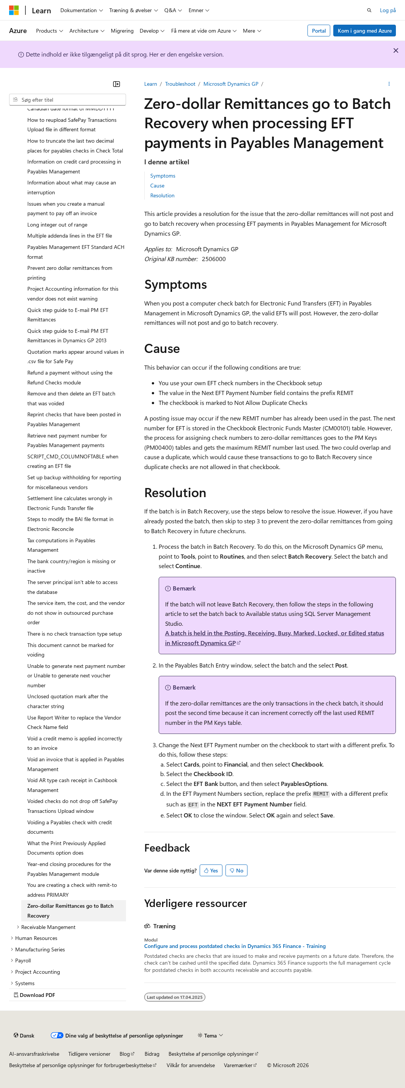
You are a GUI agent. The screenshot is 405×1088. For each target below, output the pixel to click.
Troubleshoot (180, 83)
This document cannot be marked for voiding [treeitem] (70, 649)
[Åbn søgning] (369, 10)
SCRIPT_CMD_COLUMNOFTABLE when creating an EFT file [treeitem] (72, 461)
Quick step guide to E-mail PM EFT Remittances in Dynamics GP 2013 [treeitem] (67, 335)
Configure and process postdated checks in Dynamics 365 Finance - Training (235, 946)
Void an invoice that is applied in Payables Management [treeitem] (75, 764)
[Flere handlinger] (389, 84)
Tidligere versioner (89, 1053)
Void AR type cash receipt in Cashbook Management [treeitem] (72, 785)
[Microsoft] (14, 10)
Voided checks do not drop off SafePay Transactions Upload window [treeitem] (72, 805)
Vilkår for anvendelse (191, 1065)
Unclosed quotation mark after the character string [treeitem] (67, 701)
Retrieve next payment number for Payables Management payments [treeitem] (67, 440)
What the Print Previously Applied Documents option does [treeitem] (66, 848)
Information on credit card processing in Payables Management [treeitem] (74, 166)
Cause (157, 185)
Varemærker (238, 1065)
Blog (125, 1053)
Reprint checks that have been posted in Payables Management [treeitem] (74, 419)
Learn (150, 83)
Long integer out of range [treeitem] (57, 224)
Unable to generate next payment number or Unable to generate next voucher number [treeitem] (76, 675)
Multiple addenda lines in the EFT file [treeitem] (69, 235)
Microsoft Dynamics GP (230, 83)
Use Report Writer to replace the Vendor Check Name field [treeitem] (74, 722)
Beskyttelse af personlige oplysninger (211, 1053)
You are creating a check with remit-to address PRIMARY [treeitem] (72, 889)
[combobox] (67, 100)
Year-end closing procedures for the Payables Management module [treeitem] (69, 868)
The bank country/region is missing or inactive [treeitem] (71, 566)
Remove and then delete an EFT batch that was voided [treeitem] (71, 398)
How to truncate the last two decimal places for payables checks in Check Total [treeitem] (75, 145)
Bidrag (152, 1053)
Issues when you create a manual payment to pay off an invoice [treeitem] (65, 208)
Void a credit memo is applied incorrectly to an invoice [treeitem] (74, 743)
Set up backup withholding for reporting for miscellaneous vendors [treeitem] (74, 482)
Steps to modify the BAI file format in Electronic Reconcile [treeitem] (70, 523)
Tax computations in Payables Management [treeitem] (61, 545)
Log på (388, 10)
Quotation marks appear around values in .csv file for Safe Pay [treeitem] (75, 356)
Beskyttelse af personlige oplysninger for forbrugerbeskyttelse (80, 1065)
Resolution (162, 195)
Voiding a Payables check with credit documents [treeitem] (69, 827)
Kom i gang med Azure (365, 30)
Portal (319, 30)
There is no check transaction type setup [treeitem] (74, 633)
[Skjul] (116, 84)
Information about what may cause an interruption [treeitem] (71, 187)
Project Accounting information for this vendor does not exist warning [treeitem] (72, 293)
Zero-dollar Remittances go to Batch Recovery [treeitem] (70, 910)
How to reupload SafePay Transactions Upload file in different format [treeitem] (72, 124)
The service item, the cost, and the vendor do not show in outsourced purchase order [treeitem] (76, 612)
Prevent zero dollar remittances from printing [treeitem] (69, 272)
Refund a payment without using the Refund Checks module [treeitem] (69, 377)
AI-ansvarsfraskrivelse (34, 1053)
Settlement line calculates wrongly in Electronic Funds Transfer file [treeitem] (69, 503)
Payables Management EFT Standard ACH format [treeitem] (75, 251)
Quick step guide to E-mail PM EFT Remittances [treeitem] (67, 314)
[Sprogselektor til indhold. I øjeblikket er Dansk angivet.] (24, 1035)
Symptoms (162, 175)
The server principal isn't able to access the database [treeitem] (72, 586)
